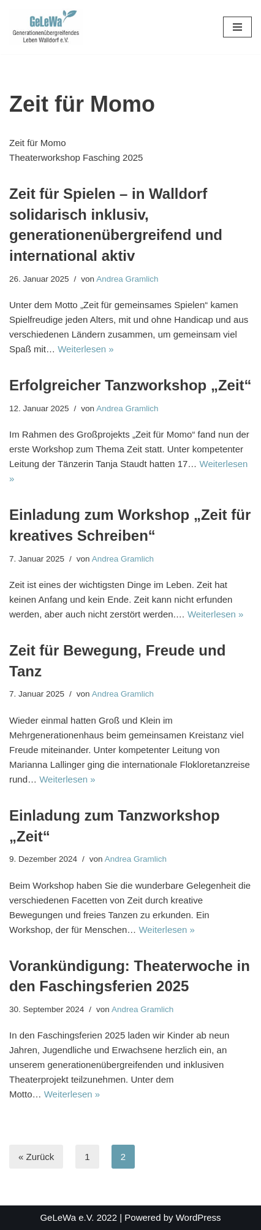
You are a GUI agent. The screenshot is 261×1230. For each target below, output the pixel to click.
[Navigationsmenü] (237, 27)
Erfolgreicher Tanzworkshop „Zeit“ (130, 385)
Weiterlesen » (85, 349)
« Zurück (36, 1156)
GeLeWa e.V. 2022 (78, 1217)
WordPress (198, 1217)
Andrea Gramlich (127, 279)
